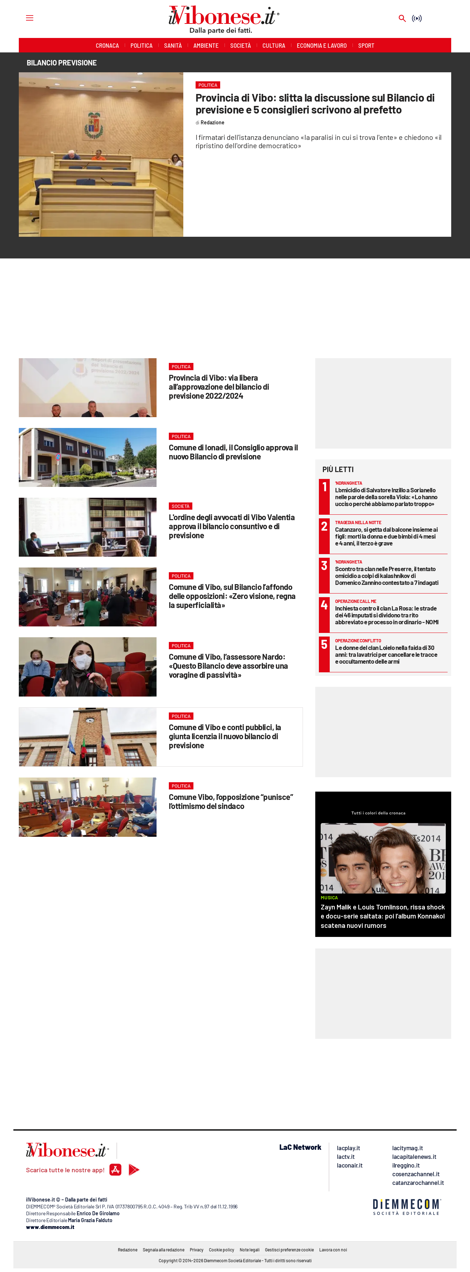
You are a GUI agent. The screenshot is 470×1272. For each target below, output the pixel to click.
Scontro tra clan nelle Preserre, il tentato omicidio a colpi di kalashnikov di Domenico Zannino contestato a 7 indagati (386, 575)
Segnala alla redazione (163, 1249)
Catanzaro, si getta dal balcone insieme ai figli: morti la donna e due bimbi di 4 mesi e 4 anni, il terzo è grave (386, 536)
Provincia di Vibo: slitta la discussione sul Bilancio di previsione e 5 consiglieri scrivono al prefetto (315, 103)
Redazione (127, 1249)
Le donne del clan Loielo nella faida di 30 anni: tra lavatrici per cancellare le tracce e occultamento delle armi (386, 654)
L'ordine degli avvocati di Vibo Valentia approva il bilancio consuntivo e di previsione (232, 526)
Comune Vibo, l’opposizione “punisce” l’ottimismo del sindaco (231, 801)
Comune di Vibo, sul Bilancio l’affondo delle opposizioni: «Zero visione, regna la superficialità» (232, 595)
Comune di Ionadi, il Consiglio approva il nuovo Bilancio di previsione (233, 451)
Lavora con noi (333, 1249)
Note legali (250, 1249)
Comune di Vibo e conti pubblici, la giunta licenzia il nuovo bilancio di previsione (225, 736)
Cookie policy (221, 1249)
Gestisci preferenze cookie (289, 1249)
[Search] (402, 19)
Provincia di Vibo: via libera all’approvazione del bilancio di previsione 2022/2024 (219, 386)
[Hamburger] (23, 17)
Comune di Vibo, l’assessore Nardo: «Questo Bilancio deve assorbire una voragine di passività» (228, 665)
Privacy (197, 1249)
